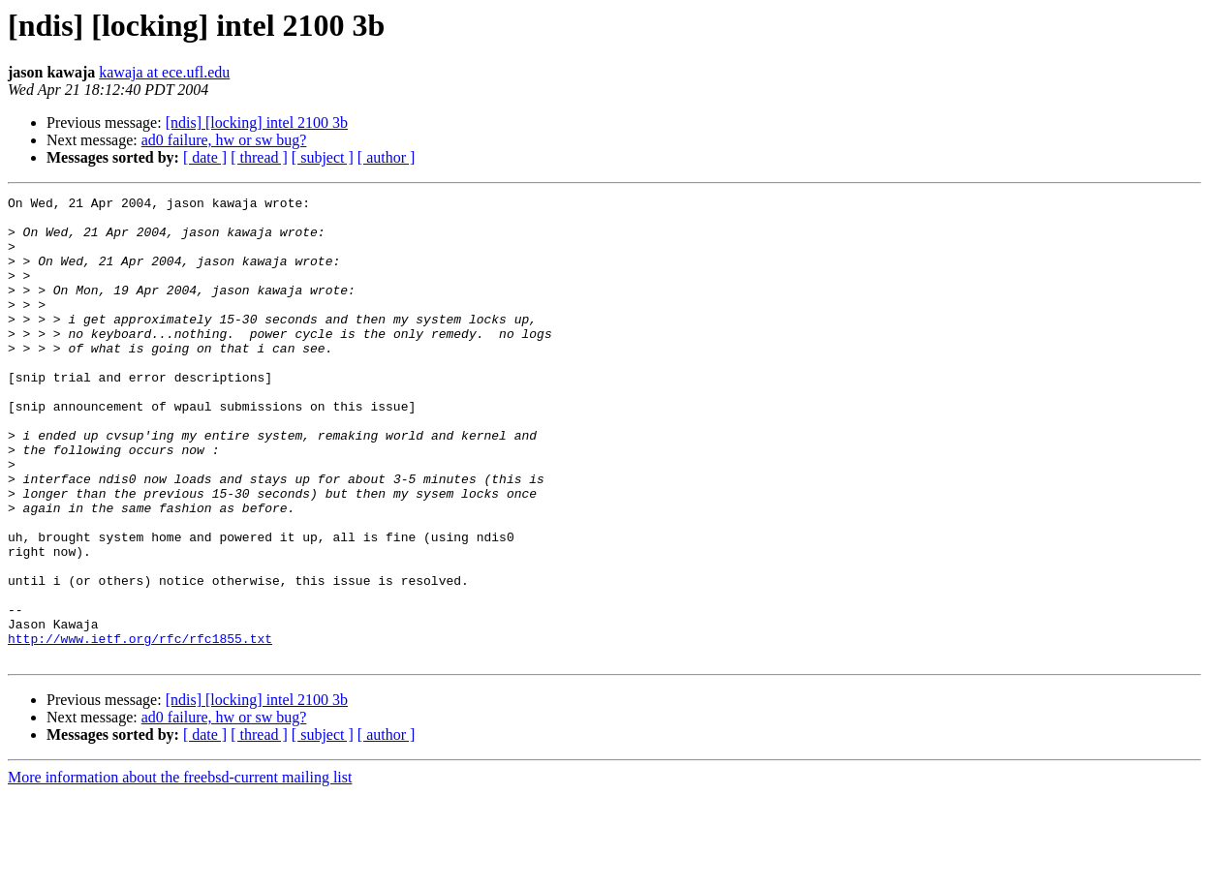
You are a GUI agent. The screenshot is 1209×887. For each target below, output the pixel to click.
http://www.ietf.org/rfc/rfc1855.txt (140, 728)
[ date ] (205, 157)
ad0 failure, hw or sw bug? (224, 140)
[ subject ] (323, 157)
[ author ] (386, 157)
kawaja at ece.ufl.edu (164, 72)
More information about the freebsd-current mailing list (180, 870)
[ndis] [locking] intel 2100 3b (257, 122)
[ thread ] (259, 157)
